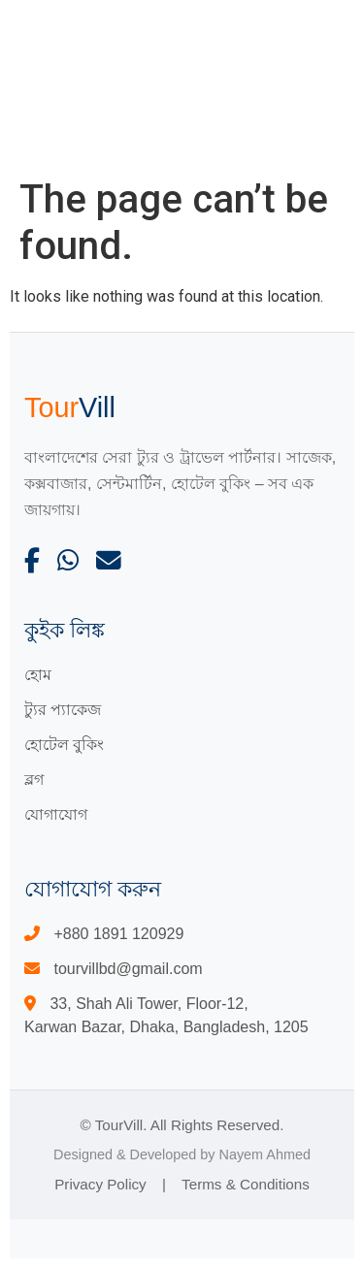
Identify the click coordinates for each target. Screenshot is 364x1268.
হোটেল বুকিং (64, 744)
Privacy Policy (100, 1184)
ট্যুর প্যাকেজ (62, 709)
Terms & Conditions (246, 1184)
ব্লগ (34, 779)
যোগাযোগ (55, 814)
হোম (37, 675)
